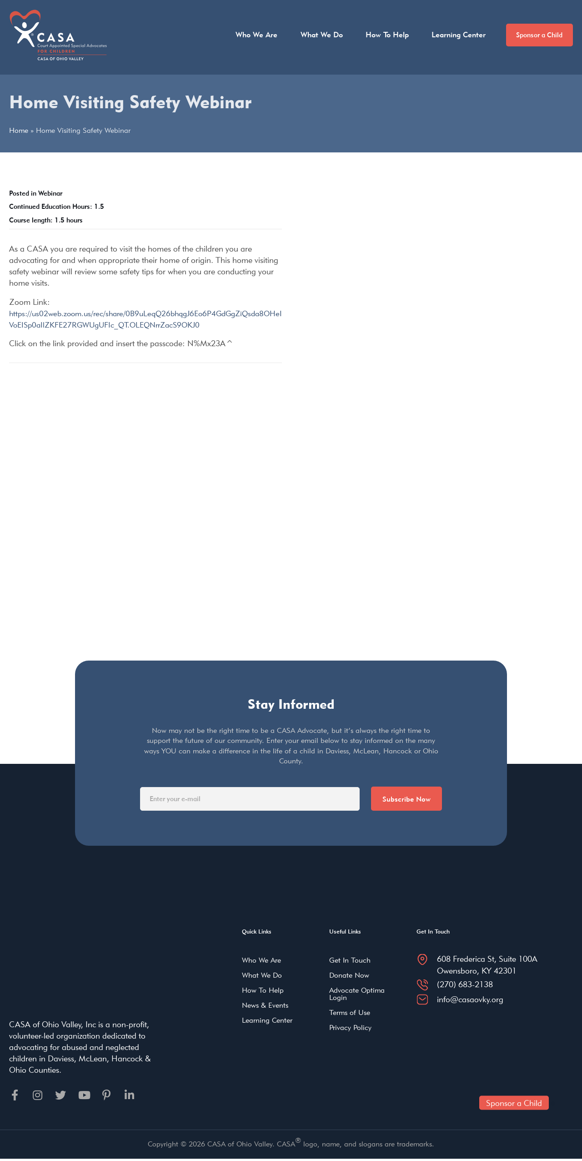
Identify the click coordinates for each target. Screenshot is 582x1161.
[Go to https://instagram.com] (39, 1096)
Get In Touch (350, 961)
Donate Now (349, 976)
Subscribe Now (405, 798)
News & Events (265, 1006)
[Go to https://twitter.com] (63, 1096)
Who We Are (249, 34)
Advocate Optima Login (357, 995)
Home (18, 130)
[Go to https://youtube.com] (88, 1096)
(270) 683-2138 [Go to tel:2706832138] (465, 985)
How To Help (379, 34)
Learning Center (450, 34)
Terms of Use (349, 1013)
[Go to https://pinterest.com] (112, 1096)
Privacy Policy (350, 1028)
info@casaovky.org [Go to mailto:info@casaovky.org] (470, 1000)
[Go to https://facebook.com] (14, 1096)
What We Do (313, 34)
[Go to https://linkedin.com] (137, 1096)
